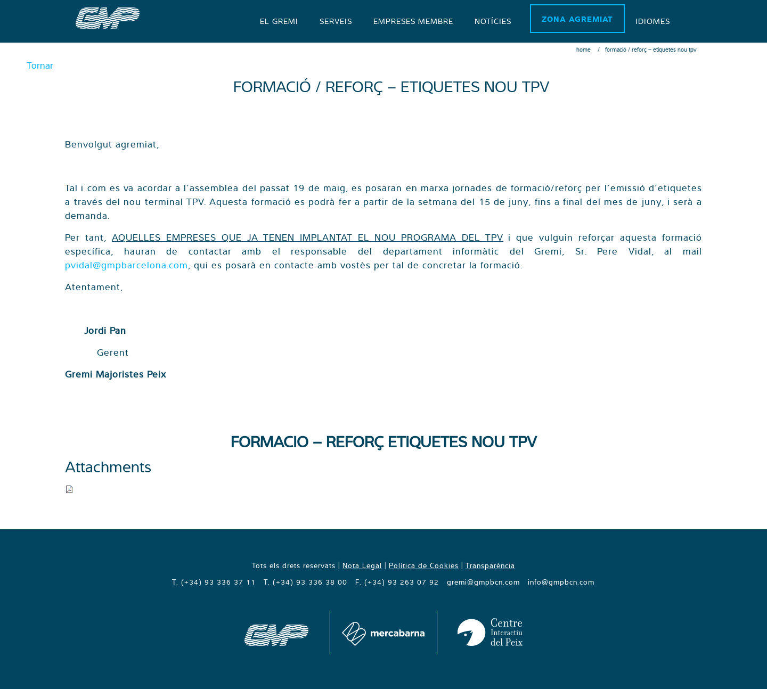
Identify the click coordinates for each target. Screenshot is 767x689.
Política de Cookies (424, 565)
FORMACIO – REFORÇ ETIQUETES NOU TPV (384, 441)
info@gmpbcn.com (561, 582)
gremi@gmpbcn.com (483, 582)
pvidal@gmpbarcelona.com (126, 265)
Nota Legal (362, 565)
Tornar (40, 65)
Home (583, 49)
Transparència (490, 565)
